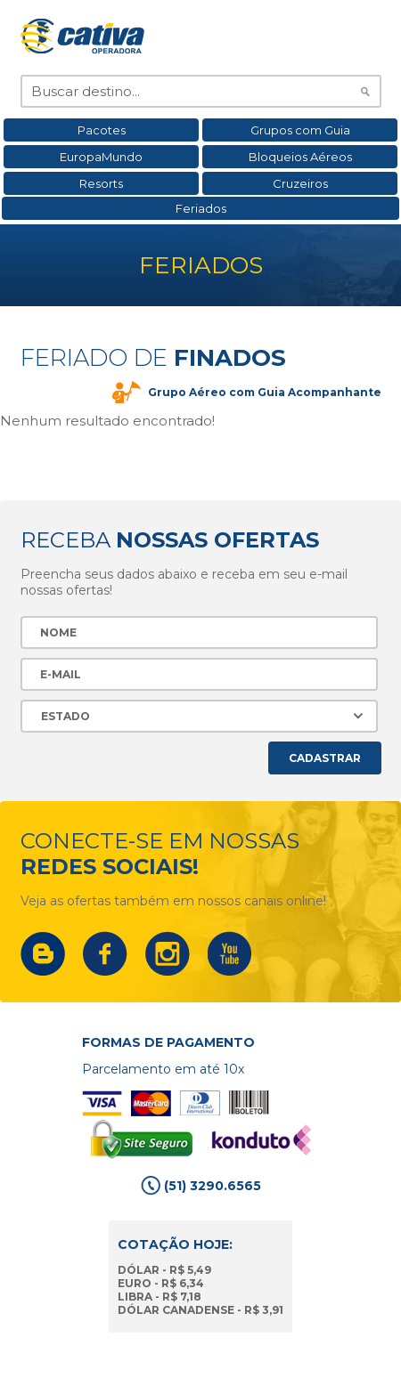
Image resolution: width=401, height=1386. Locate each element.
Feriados (201, 208)
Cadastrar (325, 758)
